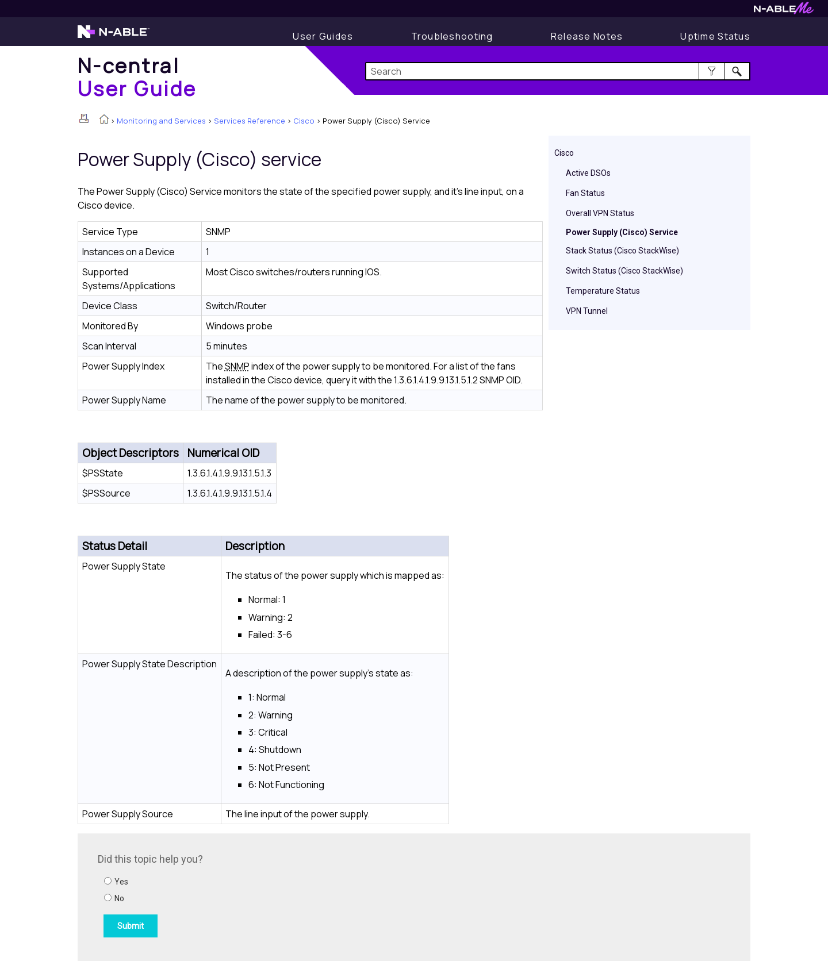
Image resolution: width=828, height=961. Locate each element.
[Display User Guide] (323, 36)
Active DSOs (588, 173)
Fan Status (585, 193)
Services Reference (249, 121)
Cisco (304, 121)
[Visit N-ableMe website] (784, 11)
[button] (711, 71)
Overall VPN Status (600, 213)
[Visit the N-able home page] (114, 36)
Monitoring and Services (161, 121)
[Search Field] (558, 71)
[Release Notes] (587, 36)
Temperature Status (603, 290)
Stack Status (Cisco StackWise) (622, 250)
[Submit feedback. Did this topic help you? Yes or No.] (252, 895)
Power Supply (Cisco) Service (622, 232)
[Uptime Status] (715, 36)
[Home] (137, 77)
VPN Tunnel (587, 311)
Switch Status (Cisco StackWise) (624, 270)
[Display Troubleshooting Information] (452, 36)
